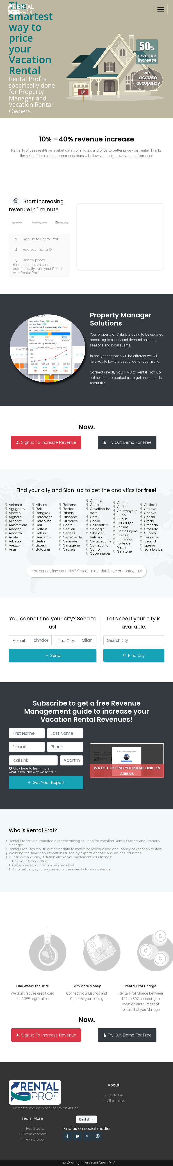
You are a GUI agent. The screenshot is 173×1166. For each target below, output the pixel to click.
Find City (134, 655)
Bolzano (69, 505)
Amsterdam (18, 525)
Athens (41, 505)
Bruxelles (70, 521)
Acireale (15, 505)
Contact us (113, 1095)
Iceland (150, 541)
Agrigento (17, 509)
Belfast (41, 529)
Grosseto (151, 529)
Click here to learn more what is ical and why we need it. (33, 770)
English (85, 1119)
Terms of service (32, 1134)
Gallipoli (150, 505)
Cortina (123, 507)
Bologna (43, 549)
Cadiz (67, 525)
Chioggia (97, 529)
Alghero (15, 517)
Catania (96, 501)
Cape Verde (72, 537)
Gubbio (150, 533)
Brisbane (70, 517)
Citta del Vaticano (97, 535)
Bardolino (44, 521)
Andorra (15, 533)
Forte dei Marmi (124, 545)
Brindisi (68, 513)
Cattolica (97, 505)
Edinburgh (125, 523)
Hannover (151, 537)
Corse (121, 503)
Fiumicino (124, 539)
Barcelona (44, 517)
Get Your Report (46, 782)
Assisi (13, 549)
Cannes (69, 533)
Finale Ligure (127, 531)
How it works (32, 1128)
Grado (149, 521)
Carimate (70, 541)
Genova (150, 513)
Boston (68, 509)
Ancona (15, 529)
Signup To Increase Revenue (46, 442)
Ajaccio (15, 513)
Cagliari (69, 529)
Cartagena (71, 545)
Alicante (15, 521)
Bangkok (43, 513)
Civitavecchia (100, 541)
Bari (39, 525)
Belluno (42, 533)
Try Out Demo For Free (127, 442)
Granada (151, 525)
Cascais (69, 549)
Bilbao (41, 545)
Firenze (122, 535)
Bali (39, 509)
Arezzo (14, 545)
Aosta (13, 537)
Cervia (95, 521)
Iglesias (150, 545)
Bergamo (43, 537)
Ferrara (122, 527)
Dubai (121, 515)
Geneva (150, 509)
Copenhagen (100, 553)
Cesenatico (99, 525)
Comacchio (99, 545)
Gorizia (149, 517)
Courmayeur (127, 511)
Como (95, 549)
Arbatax (15, 541)
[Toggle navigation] (161, 9)
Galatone (124, 551)
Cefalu (95, 517)
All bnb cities (113, 1100)
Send (52, 655)
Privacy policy (32, 1139)
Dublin (122, 519)
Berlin (40, 541)
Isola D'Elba (153, 549)
